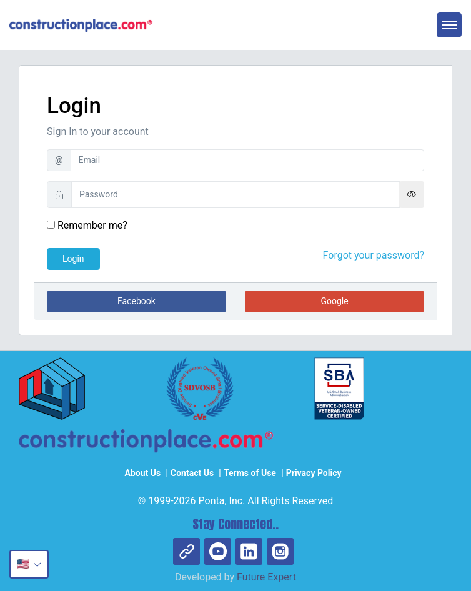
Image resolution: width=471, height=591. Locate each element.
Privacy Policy (314, 473)
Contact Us (192, 473)
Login (73, 259)
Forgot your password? (373, 255)
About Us (142, 473)
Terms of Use (250, 473)
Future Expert (266, 577)
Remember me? (87, 225)
